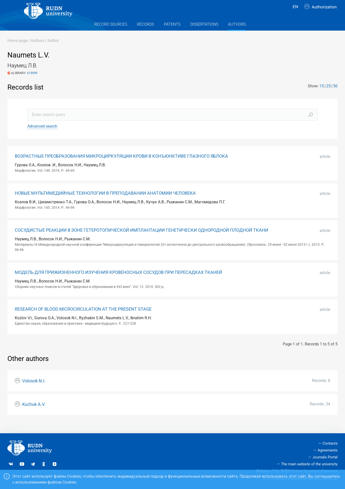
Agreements (328, 450)
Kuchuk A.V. (33, 413)
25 (328, 94)
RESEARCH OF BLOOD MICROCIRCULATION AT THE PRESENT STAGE (83, 318)
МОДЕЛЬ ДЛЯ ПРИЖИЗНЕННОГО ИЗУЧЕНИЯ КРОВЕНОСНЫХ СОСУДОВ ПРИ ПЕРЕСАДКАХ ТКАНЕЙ (118, 281)
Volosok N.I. (34, 389)
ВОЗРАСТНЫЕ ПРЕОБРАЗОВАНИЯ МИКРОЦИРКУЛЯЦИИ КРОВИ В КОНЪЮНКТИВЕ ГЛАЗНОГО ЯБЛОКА (121, 165)
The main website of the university (309, 464)
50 (335, 94)
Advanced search (42, 135)
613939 (32, 81)
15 (321, 94)
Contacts (330, 443)
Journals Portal (325, 457)
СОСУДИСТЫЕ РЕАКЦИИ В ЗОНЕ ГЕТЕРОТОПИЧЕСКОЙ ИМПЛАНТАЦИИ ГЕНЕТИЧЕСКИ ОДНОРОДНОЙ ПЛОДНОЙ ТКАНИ (141, 238)
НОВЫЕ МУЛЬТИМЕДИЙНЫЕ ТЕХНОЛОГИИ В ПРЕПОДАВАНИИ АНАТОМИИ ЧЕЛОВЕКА (105, 202)
